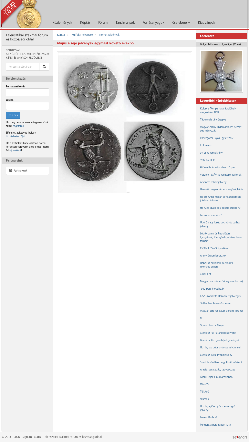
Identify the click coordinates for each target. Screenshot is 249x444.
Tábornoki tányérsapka (213, 119)
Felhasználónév (15, 86)
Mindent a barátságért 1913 (215, 424)
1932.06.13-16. (208, 160)
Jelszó (9, 100)
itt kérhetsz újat (15, 136)
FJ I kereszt (206, 145)
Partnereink (18, 170)
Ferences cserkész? (210, 215)
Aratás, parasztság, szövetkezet (217, 369)
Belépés (13, 115)
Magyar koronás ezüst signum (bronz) (221, 281)
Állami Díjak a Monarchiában (216, 377)
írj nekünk (15, 150)
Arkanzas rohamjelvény (213, 182)
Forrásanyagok (153, 23)
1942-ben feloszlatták (212, 288)
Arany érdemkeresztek (213, 255)
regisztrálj (18, 126)
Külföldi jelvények (82, 35)
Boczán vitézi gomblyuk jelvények (219, 340)
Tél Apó (204, 391)
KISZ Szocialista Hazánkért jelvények (220, 296)
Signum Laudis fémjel (212, 325)
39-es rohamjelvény (211, 152)
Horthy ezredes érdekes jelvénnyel (220, 347)
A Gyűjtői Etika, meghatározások (27, 54)
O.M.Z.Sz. (205, 384)
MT (202, 318)
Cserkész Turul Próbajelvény (216, 355)
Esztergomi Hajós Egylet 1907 (216, 138)
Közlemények (62, 23)
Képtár (85, 23)
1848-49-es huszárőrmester (215, 303)
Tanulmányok (125, 23)
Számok (204, 399)
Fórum (102, 23)
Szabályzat (13, 50)
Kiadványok (206, 23)
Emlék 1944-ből (208, 417)
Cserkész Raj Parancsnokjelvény (218, 333)
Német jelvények (109, 35)
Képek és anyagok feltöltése (24, 57)
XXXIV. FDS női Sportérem (215, 248)
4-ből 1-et (205, 274)
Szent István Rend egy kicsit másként (221, 362)
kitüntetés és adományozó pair (217, 167)
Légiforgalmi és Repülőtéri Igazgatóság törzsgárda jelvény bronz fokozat (221, 237)
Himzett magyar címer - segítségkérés (221, 189)
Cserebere (181, 23)
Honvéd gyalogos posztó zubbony (220, 208)
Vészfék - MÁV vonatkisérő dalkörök (220, 174)
